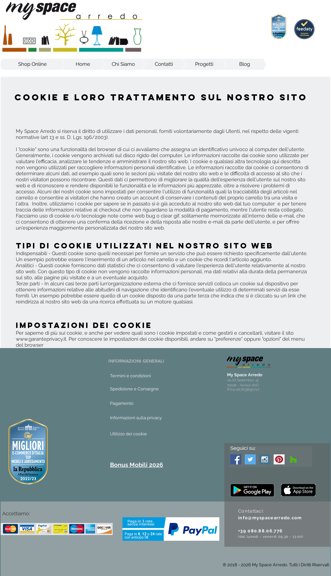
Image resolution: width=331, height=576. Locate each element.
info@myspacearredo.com (270, 517)
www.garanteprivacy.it (41, 339)
